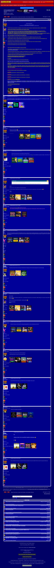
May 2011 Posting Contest (10, 517)
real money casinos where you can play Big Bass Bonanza (37, 489)
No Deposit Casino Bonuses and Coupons (15, 512)
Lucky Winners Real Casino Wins (13, 524)
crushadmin (5, 21)
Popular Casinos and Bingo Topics (23, 547)
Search (8, 5)
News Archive (21, 5)
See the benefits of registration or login (27, 7)
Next (49, 16)
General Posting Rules (9, 509)
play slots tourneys (32, 560)
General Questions (11, 504)
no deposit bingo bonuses (14, 560)
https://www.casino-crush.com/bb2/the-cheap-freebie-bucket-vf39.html (18, 61)
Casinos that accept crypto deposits (23, 558)
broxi (4, 96)
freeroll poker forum (18, 563)
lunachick (4, 205)
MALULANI (48, 534)
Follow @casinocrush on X (27, 565)
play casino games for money (39, 560)
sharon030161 (5, 407)
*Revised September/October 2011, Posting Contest (14, 505)
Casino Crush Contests (21, 492)
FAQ (18, 5)
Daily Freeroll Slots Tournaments (13, 532)
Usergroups (11, 5)
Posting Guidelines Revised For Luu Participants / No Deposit (9, 11)
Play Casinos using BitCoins (32, 558)
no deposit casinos (26, 560)
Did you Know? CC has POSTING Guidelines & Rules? (14, 501)
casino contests (12, 563)
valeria (49, 506)
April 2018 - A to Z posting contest (11, 537)
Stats (25, 5)
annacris (4, 127)
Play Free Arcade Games (25, 563)
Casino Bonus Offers (32, 563)
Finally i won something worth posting (12, 521)
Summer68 (48, 518)
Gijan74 (4, 350)
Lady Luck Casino (27, 12)
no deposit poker (20, 560)
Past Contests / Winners (30, 492)
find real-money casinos (20, 487)
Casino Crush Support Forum (13, 516)
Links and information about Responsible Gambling (27, 554)
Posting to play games (9, 513)
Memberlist (15, 5)
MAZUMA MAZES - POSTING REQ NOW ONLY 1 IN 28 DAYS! (15, 525)
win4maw (48, 514)
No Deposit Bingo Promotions (39, 563)
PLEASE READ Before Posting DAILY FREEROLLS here (20, 529)
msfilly (4, 230)
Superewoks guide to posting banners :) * (13, 533)
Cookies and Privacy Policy (27, 556)
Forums (5, 5)
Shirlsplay (4, 378)
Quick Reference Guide (12, 536)
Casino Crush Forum (14, 492)
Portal (2, 5)
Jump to (13, 497)
